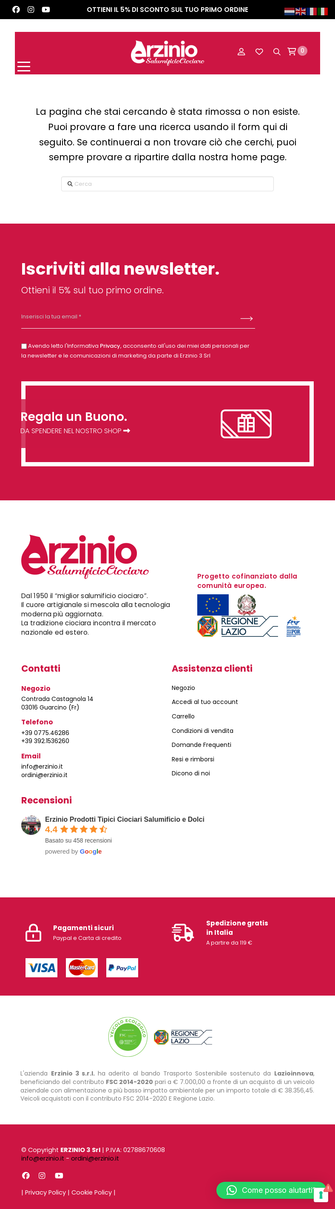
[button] (36, 51)
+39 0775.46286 (45, 732)
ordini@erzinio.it (44, 774)
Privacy (110, 345)
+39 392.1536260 (45, 741)
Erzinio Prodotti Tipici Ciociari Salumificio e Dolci (124, 819)
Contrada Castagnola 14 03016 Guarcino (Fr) (57, 702)
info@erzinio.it (42, 766)
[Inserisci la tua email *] (114, 316)
